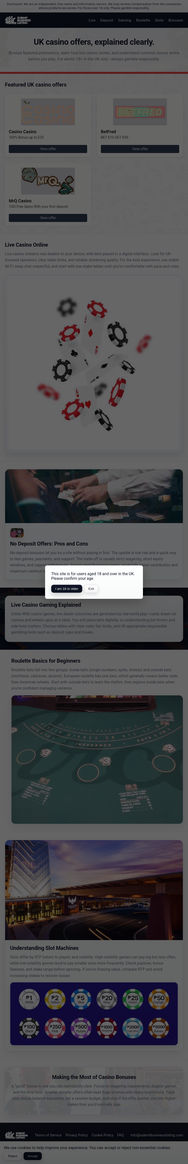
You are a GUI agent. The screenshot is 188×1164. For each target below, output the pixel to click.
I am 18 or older (66, 589)
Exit (91, 589)
